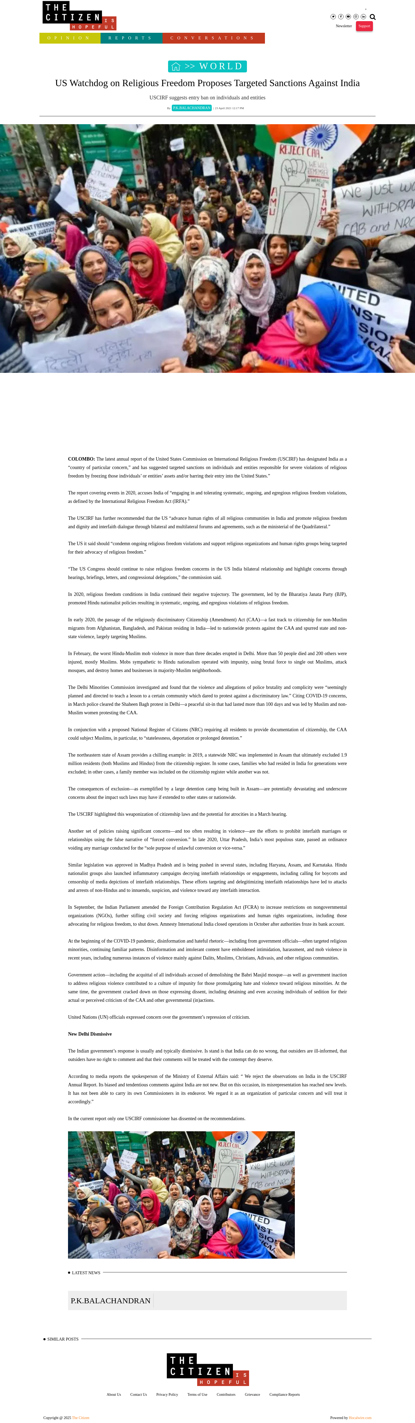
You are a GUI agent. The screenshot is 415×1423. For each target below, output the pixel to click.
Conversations (213, 38)
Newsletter (344, 26)
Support (364, 26)
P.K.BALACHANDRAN (111, 1300)
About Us (114, 1395)
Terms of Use (197, 1395)
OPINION (70, 38)
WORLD (221, 66)
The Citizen (80, 1418)
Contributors (226, 1395)
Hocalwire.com (360, 1418)
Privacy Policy (167, 1395)
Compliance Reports (284, 1395)
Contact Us (138, 1395)
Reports (132, 38)
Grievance (252, 1395)
